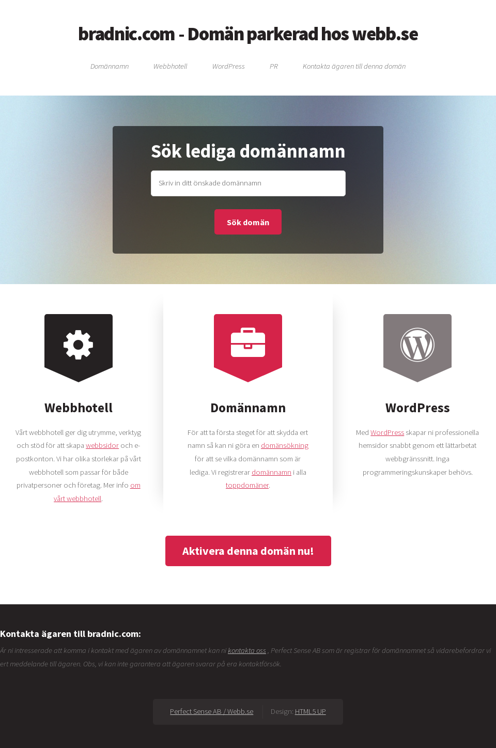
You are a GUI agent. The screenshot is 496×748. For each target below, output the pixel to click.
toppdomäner (247, 485)
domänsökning (284, 445)
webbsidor (102, 445)
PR (274, 65)
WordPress (228, 65)
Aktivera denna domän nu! (248, 550)
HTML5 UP (310, 711)
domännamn (271, 472)
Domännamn (109, 65)
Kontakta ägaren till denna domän (354, 65)
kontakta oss (247, 650)
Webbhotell (170, 65)
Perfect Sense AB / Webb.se (211, 711)
